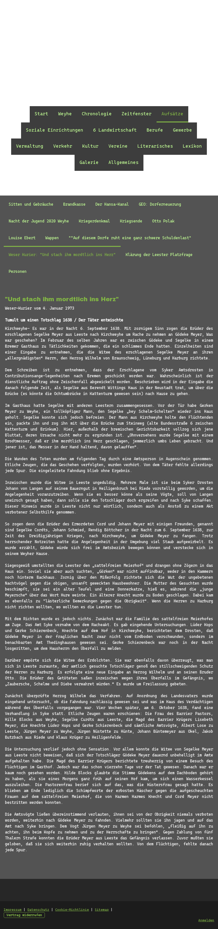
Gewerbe (182, 130)
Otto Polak (163, 221)
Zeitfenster (137, 113)
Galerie (89, 162)
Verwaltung (29, 146)
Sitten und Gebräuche (31, 204)
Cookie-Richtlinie (72, 909)
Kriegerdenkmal (94, 221)
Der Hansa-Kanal (112, 204)
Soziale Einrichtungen (54, 130)
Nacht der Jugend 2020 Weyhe (39, 221)
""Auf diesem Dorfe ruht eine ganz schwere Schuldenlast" (130, 238)
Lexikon (192, 146)
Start (41, 113)
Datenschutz (38, 909)
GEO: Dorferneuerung (160, 204)
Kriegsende (131, 221)
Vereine (118, 146)
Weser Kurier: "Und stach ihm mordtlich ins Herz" (62, 254)
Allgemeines (123, 162)
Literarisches (155, 146)
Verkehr (62, 146)
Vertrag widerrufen (24, 915)
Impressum (13, 909)
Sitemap (102, 909)
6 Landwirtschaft (115, 130)
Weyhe (65, 113)
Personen (18, 271)
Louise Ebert (22, 238)
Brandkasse (74, 204)
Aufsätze (172, 113)
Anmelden (206, 920)
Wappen (52, 238)
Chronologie (97, 113)
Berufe (155, 130)
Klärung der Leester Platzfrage (159, 254)
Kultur (90, 146)
